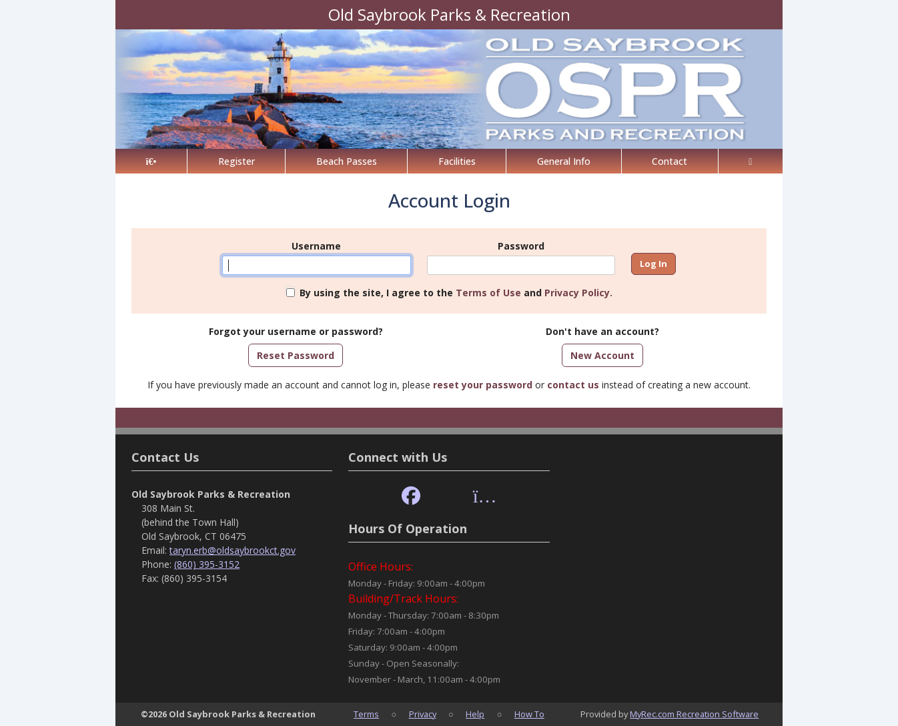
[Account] (751, 161)
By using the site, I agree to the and (456, 292)
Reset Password (295, 355)
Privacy (422, 714)
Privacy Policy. (578, 292)
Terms (366, 714)
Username (316, 246)
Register (236, 161)
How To (529, 714)
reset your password (482, 384)
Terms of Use (488, 292)
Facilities (457, 161)
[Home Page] (151, 161)
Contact (669, 161)
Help (475, 714)
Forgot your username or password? (296, 331)
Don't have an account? (602, 331)
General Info (563, 161)
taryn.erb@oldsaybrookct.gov (232, 550)
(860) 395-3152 (207, 564)
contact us (573, 384)
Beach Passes (346, 161)
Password (521, 246)
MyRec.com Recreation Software (694, 714)
